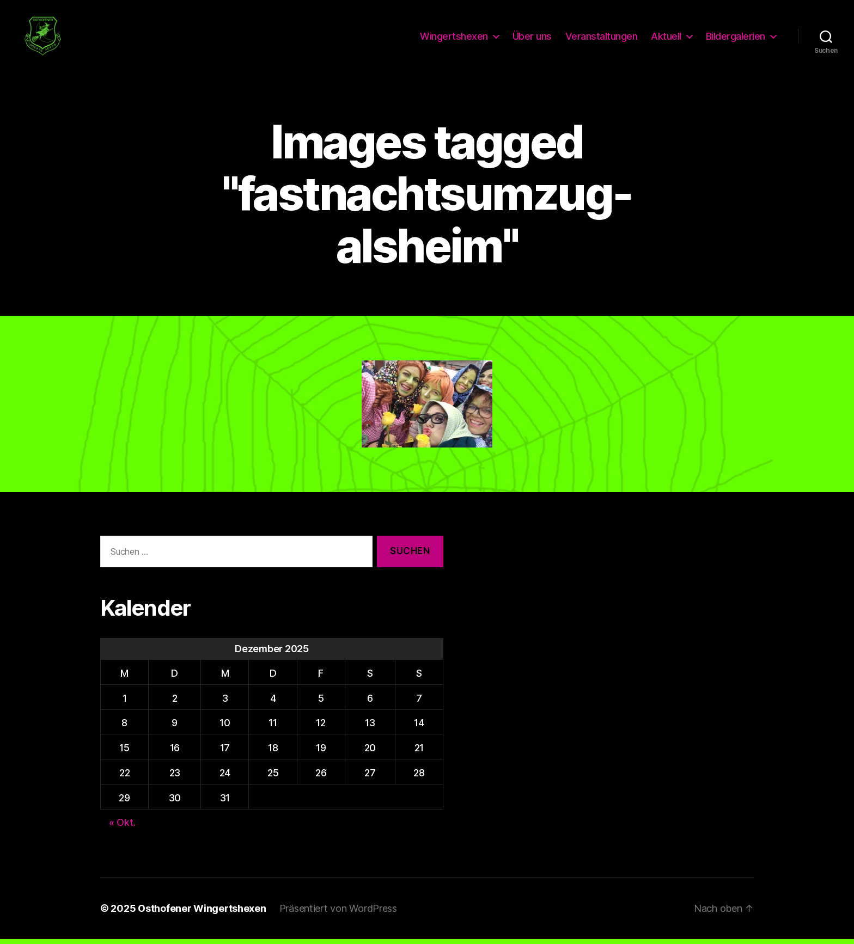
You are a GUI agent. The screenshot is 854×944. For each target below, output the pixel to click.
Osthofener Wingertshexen (202, 913)
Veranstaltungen (601, 38)
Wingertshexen (454, 38)
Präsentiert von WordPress (338, 913)
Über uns (532, 38)
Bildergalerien (735, 38)
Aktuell (666, 38)
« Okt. (122, 827)
